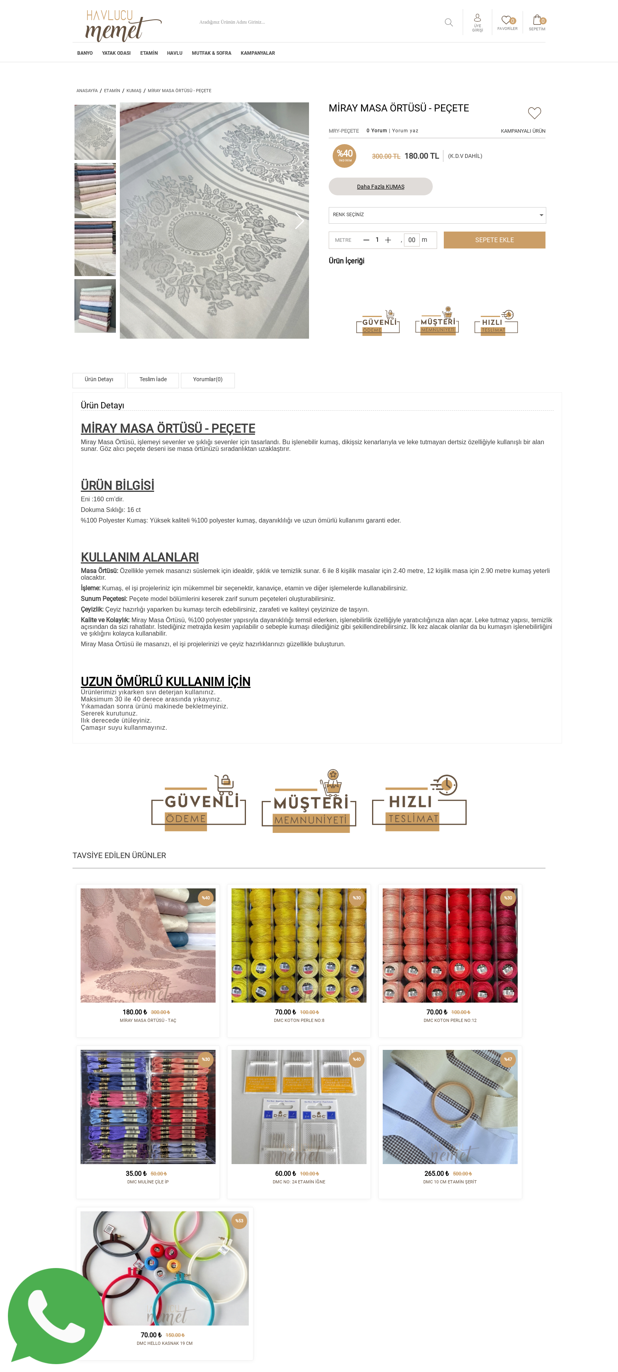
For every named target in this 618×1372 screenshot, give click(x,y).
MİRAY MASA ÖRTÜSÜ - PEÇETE (179, 90)
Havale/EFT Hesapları (343, 1278)
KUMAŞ (134, 90)
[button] (299, 220)
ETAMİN (149, 54)
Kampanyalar (258, 54)
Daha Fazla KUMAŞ (380, 187)
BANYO (85, 54)
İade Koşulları (334, 1259)
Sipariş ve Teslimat (339, 1253)
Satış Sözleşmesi (336, 1265)
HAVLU (174, 54)
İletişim (407, 1246)
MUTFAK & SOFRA (211, 54)
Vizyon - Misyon (334, 1272)
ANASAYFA (87, 90)
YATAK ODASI (116, 54)
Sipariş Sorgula (335, 1291)
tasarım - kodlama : (511, 1361)
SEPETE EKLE (494, 240)
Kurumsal (327, 1246)
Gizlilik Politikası (338, 1285)
